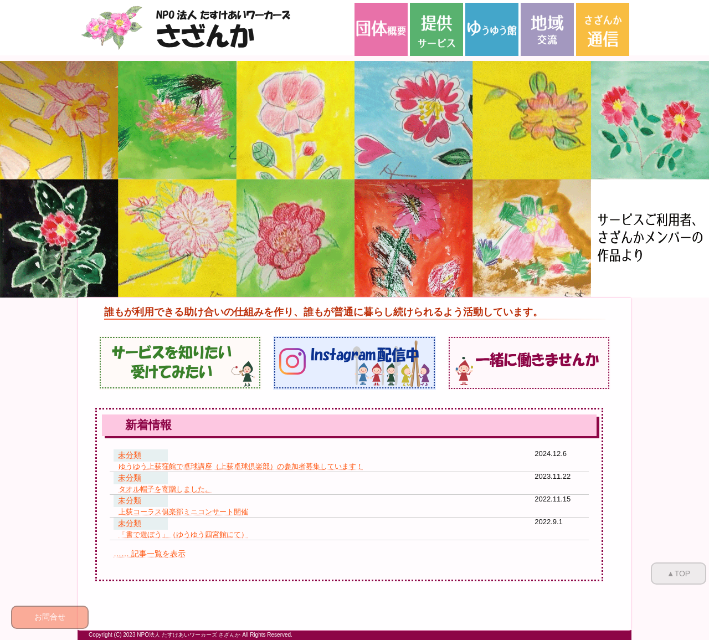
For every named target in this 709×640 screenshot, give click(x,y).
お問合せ (49, 616)
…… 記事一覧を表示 (150, 553)
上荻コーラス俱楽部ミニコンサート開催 (183, 512)
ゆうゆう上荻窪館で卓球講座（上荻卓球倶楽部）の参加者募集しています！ (241, 466)
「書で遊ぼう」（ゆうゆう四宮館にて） (183, 534)
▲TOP (678, 573)
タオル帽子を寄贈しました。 (165, 489)
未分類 (129, 454)
